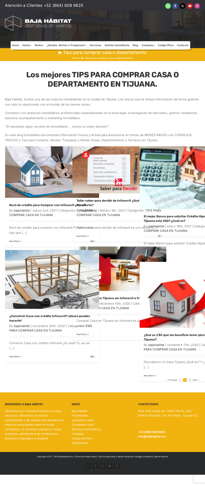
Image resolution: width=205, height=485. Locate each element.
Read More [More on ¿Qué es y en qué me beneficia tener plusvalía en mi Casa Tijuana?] (149, 375)
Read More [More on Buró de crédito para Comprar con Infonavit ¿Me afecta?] (14, 241)
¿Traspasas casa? (83, 435)
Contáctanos (80, 453)
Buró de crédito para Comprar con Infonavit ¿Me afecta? (51, 205)
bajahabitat (22, 210)
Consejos (78, 444)
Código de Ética (82, 448)
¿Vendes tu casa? (83, 430)
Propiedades (80, 425)
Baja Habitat (79, 421)
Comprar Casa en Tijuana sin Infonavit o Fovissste (114, 298)
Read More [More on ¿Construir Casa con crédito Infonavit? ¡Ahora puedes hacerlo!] (14, 356)
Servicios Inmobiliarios (86, 439)
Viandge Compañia (143, 467)
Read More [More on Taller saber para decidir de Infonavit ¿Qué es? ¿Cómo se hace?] (82, 236)
